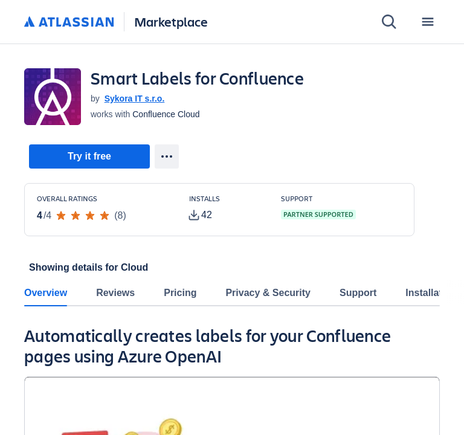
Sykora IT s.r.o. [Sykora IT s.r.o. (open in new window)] (135, 98)
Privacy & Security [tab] (268, 293)
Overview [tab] (45, 293)
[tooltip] (200, 215)
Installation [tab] (430, 293)
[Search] (389, 22)
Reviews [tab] (115, 293)
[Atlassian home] (69, 22)
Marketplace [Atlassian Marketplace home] (171, 21)
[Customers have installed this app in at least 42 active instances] (225, 208)
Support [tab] (358, 293)
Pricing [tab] (180, 293)
